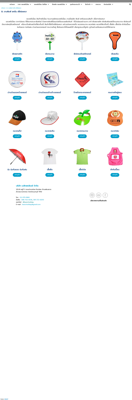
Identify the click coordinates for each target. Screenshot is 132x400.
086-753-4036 (26, 200)
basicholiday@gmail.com (31, 204)
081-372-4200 (38, 200)
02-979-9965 (25, 197)
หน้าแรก (3, 8)
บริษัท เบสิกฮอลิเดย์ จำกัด (27, 185)
